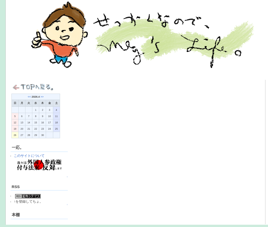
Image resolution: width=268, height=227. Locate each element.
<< (29, 96)
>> (42, 96)
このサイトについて (29, 155)
